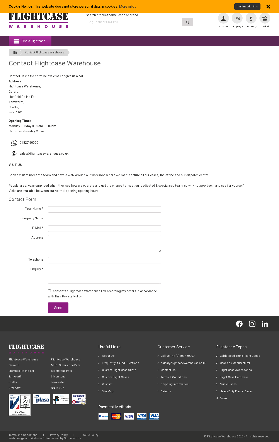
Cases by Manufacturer (235, 363)
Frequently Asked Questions (120, 363)
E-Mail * (37, 228)
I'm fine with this (247, 6)
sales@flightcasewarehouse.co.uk (183, 363)
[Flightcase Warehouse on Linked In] (266, 323)
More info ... (128, 7)
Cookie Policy (90, 435)
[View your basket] (264, 18)
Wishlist (107, 384)
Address (37, 237)
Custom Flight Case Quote (119, 370)
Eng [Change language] (237, 18)
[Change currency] (251, 18)
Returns (166, 391)
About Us (108, 355)
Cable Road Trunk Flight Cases (240, 355)
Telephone (36, 259)
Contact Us (168, 370)
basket (265, 26)
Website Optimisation (45, 438)
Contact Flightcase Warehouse (44, 52)
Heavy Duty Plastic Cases (236, 391)
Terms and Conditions (23, 435)
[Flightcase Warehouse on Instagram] (253, 323)
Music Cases (228, 384)
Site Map (108, 391)
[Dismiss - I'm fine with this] (268, 6)
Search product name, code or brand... (113, 15)
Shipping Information (175, 384)
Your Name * (34, 208)
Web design (17, 438)
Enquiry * (37, 269)
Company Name (31, 218)
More (223, 398)
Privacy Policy (72, 296)
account (223, 26)
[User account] (223, 18)
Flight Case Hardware (234, 377)
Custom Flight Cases (115, 377)
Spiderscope (72, 438)
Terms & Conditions (174, 377)
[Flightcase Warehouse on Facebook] (240, 323)
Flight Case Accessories (236, 370)
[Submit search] (187, 22)
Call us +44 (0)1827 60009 (177, 355)
